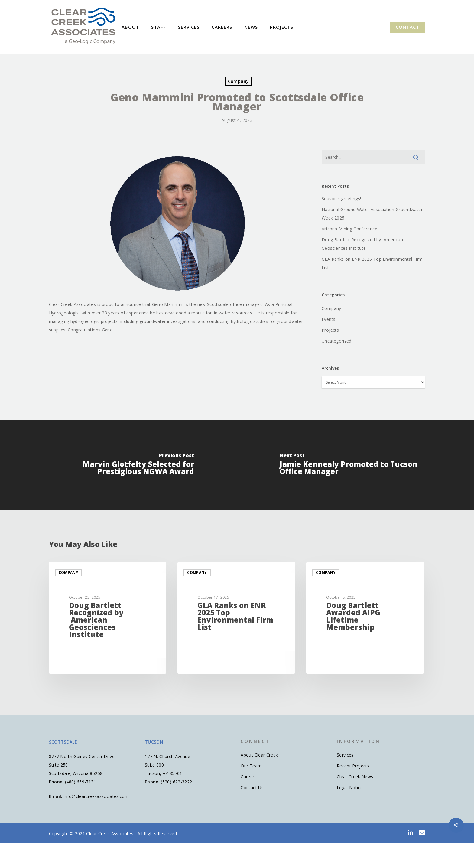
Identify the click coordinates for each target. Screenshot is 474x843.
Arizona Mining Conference (349, 229)
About (130, 27)
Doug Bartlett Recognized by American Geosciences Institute (362, 244)
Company (238, 81)
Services (189, 27)
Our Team (251, 766)
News (251, 27)
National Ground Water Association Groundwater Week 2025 (372, 214)
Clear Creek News (355, 777)
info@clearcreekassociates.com (96, 796)
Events (328, 319)
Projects (281, 27)
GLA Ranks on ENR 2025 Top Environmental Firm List (372, 263)
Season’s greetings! (341, 198)
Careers (222, 27)
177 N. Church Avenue (167, 756)
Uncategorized (337, 341)
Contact (407, 27)
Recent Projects (353, 766)
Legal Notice (350, 787)
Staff (158, 27)
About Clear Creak (259, 755)
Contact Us (252, 787)
